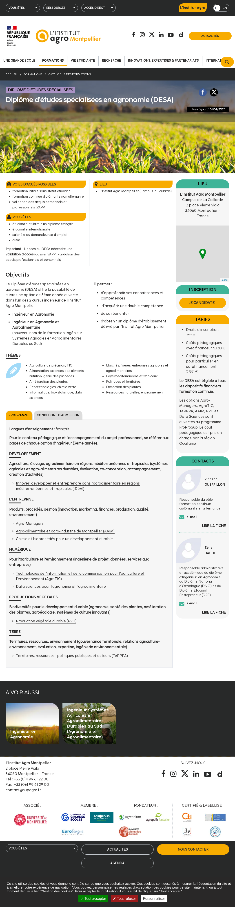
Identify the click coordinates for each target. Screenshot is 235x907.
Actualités (210, 36)
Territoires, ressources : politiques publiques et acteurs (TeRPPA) (72, 656)
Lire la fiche (214, 526)
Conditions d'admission (58, 415)
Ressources (55, 7)
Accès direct (94, 7)
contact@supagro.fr (23, 790)
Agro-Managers (30, 523)
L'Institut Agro (192, 8)
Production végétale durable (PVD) (46, 621)
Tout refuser (124, 898)
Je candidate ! (203, 303)
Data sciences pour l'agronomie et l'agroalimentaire (61, 586)
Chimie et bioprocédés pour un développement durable (64, 539)
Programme (19, 415)
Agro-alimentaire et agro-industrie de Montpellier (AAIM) (65, 531)
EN (225, 7)
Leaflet (224, 280)
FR (217, 7)
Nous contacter (193, 849)
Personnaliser (154, 898)
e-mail (191, 517)
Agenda (117, 863)
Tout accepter (93, 898)
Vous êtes (17, 7)
